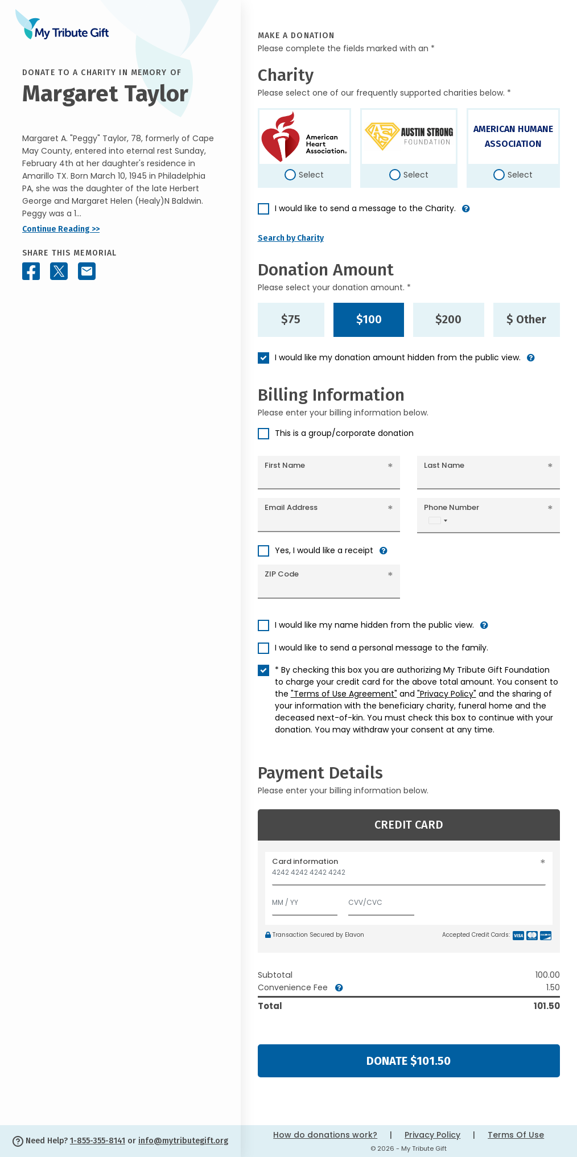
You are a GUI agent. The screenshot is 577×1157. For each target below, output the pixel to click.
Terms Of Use (516, 1134)
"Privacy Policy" (446, 693)
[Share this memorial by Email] (87, 271)
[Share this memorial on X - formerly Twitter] (59, 271)
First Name (285, 465)
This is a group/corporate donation (344, 433)
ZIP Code (282, 574)
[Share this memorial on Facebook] (31, 271)
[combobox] (437, 520)
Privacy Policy (432, 1134)
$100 (369, 319)
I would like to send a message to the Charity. (365, 208)
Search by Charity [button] (291, 238)
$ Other (526, 319)
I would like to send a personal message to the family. (381, 647)
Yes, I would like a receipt (324, 550)
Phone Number (451, 507)
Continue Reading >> (61, 229)
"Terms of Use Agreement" (344, 693)
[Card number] (409, 876)
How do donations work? (325, 1134)
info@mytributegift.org (183, 1141)
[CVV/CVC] (381, 900)
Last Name (444, 465)
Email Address (291, 507)
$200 (448, 319)
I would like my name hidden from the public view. (374, 625)
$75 (290, 319)
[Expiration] (305, 900)
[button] (466, 213)
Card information (305, 861)
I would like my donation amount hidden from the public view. (398, 357)
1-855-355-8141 (97, 1141)
